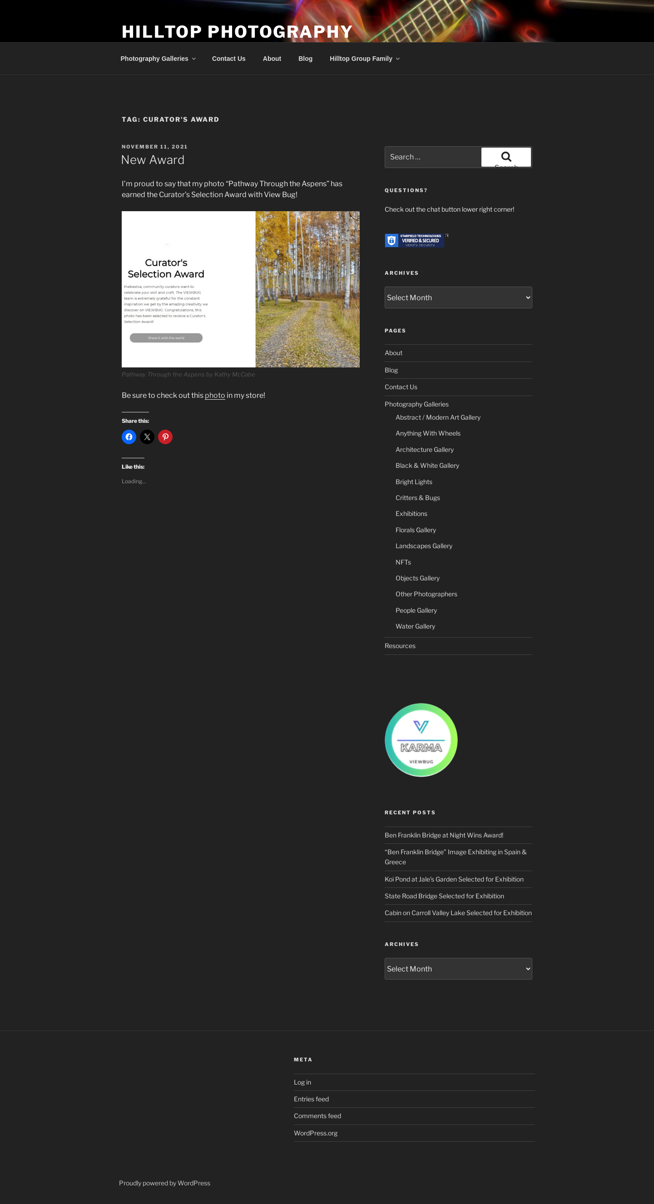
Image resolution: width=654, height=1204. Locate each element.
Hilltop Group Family (365, 58)
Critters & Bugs (418, 497)
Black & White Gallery (427, 465)
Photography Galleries (159, 58)
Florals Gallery (416, 530)
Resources (400, 645)
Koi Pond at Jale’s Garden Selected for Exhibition (454, 879)
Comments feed (317, 1116)
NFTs (403, 562)
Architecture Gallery (425, 449)
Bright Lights (414, 482)
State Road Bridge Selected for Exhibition (444, 896)
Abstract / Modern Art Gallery (438, 417)
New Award (153, 160)
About (272, 58)
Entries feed (311, 1099)
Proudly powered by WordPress (164, 1183)
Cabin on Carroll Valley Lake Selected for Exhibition (458, 913)
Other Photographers (426, 594)
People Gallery (416, 610)
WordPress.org (315, 1133)
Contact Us (229, 58)
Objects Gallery (418, 578)
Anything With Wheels (428, 433)
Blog (305, 58)
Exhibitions (411, 513)
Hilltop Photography (238, 32)
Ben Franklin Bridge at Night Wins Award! (444, 835)
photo (215, 395)
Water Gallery (415, 626)
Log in (302, 1082)
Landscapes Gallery (424, 546)
